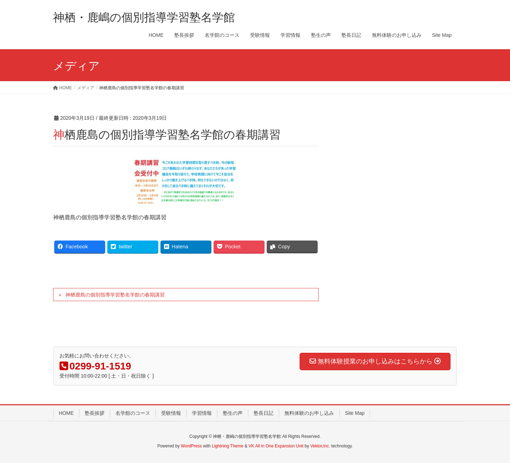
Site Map (354, 413)
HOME (66, 413)
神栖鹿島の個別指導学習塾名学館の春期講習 (115, 295)
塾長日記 (263, 413)
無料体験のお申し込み (309, 413)
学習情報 (202, 413)
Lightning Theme (227, 446)
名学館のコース (132, 413)
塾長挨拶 (94, 413)
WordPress (191, 446)
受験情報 (171, 413)
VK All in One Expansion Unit (276, 446)
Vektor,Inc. (320, 446)
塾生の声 (233, 413)
